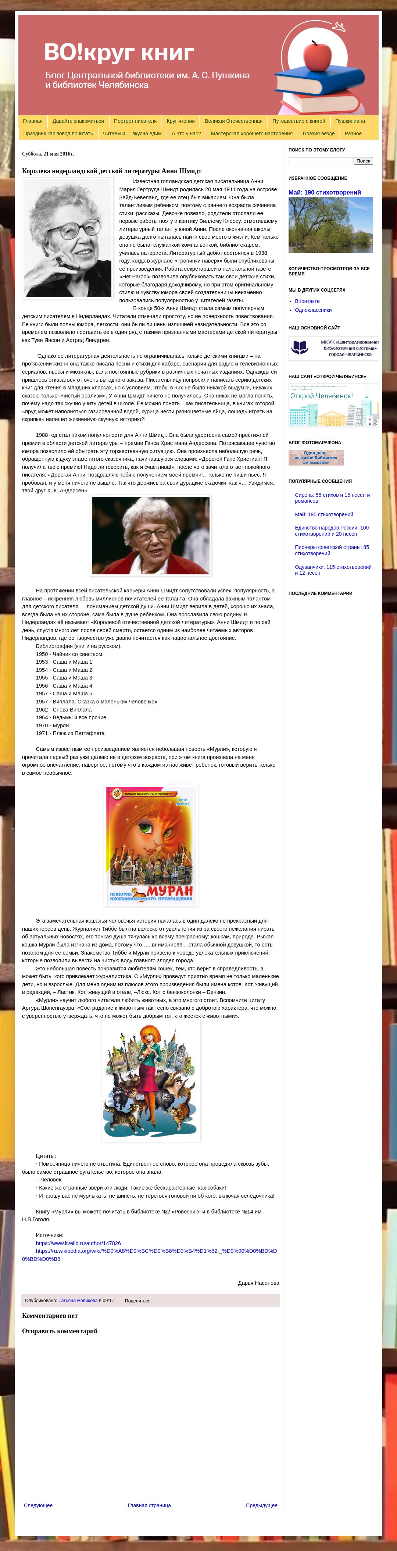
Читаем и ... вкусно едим (132, 133)
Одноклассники (313, 310)
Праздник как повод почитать (58, 133)
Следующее (38, 1505)
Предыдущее (262, 1505)
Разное (353, 133)
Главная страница (149, 1505)
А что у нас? (186, 133)
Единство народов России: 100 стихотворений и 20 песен (332, 531)
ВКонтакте (307, 301)
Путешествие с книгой (298, 121)
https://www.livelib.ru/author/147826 (78, 1243)
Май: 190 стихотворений (325, 192)
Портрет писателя (135, 121)
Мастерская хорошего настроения (252, 133)
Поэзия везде (319, 133)
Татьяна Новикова (78, 1300)
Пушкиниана (350, 121)
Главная (33, 121)
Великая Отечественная (233, 121)
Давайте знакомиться (78, 121)
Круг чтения (181, 121)
